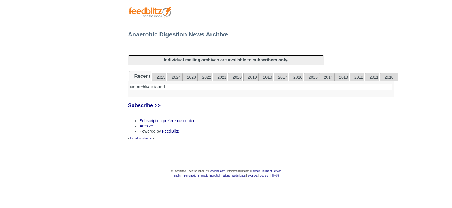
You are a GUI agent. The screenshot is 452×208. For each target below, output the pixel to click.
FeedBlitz (170, 131)
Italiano (226, 175)
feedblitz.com (217, 171)
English (178, 175)
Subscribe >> (144, 105)
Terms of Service (271, 171)
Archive (146, 126)
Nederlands (239, 175)
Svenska (253, 175)
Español (215, 175)
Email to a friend (141, 138)
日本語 (275, 175)
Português (190, 175)
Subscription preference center (167, 120)
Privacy (255, 171)
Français (203, 175)
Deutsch (264, 175)
